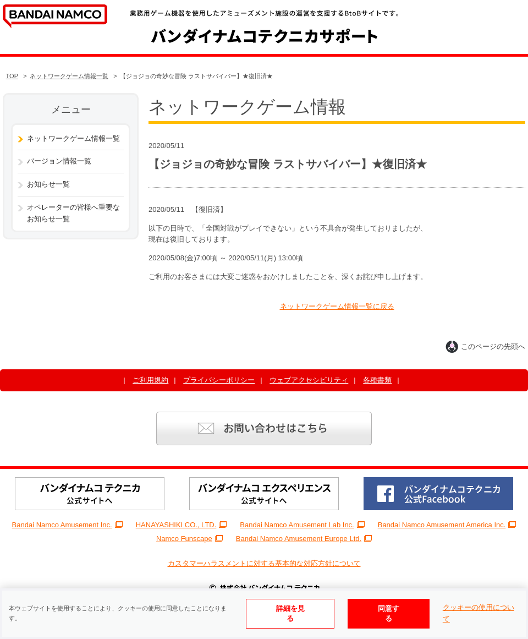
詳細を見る (290, 613)
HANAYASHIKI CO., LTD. (181, 525)
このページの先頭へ (485, 346)
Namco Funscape (189, 538)
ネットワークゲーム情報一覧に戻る (337, 306)
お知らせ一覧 (48, 184)
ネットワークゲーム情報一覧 (69, 76)
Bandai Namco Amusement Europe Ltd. (304, 538)
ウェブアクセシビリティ (309, 380)
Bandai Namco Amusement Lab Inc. (302, 525)
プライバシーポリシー (219, 380)
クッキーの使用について (478, 613)
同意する (388, 613)
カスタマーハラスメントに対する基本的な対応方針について (264, 563)
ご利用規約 (150, 380)
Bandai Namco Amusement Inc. (67, 525)
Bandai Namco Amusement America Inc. (447, 525)
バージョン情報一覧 (59, 161)
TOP (12, 76)
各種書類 (377, 380)
